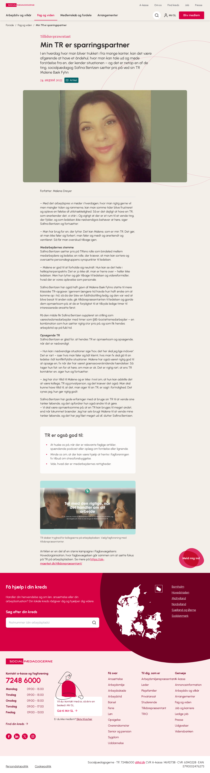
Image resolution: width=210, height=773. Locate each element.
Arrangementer (107, 15)
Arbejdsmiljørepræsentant (158, 679)
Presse (198, 5)
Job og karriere (184, 708)
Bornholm (178, 586)
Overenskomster (118, 725)
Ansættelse (115, 679)
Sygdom (113, 737)
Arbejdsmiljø (116, 685)
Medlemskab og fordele (76, 15)
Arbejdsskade (117, 690)
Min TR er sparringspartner (51, 25)
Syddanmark (180, 615)
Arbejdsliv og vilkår (18, 15)
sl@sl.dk (140, 762)
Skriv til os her (84, 719)
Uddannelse (116, 743)
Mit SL (170, 15)
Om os (158, 5)
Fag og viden (45, 15)
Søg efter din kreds (21, 612)
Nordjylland (179, 604)
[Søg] (157, 15)
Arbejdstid (115, 696)
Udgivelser (182, 725)
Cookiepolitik (43, 766)
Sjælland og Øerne (184, 610)
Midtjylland (179, 598)
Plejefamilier (149, 690)
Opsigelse (114, 719)
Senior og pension (119, 731)
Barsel (112, 702)
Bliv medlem (191, 15)
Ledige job (181, 714)
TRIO (144, 714)
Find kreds (173, 5)
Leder (145, 685)
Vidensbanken (184, 731)
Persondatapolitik (17, 766)
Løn (110, 714)
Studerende (149, 702)
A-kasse (144, 5)
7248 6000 (23, 680)
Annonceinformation (188, 685)
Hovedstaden (180, 592)
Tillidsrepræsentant (153, 708)
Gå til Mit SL (67, 711)
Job (187, 5)
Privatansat (148, 696)
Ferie (111, 708)
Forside (10, 25)
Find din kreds (17, 724)
